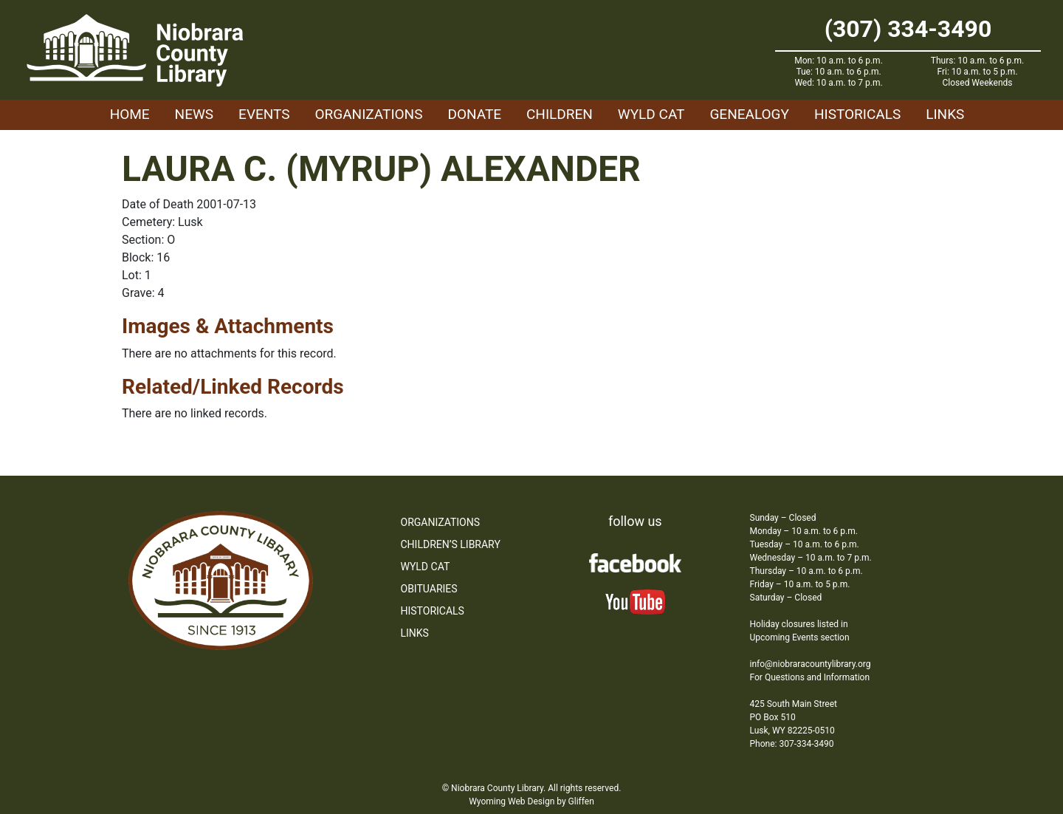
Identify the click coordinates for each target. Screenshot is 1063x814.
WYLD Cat (651, 114)
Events (263, 114)
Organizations (369, 114)
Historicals (857, 114)
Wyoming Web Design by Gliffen (531, 801)
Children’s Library (450, 544)
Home (130, 114)
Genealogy (749, 114)
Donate (474, 114)
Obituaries (429, 589)
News (194, 114)
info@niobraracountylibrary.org (810, 664)
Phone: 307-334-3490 (792, 744)
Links (945, 114)
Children (559, 114)
